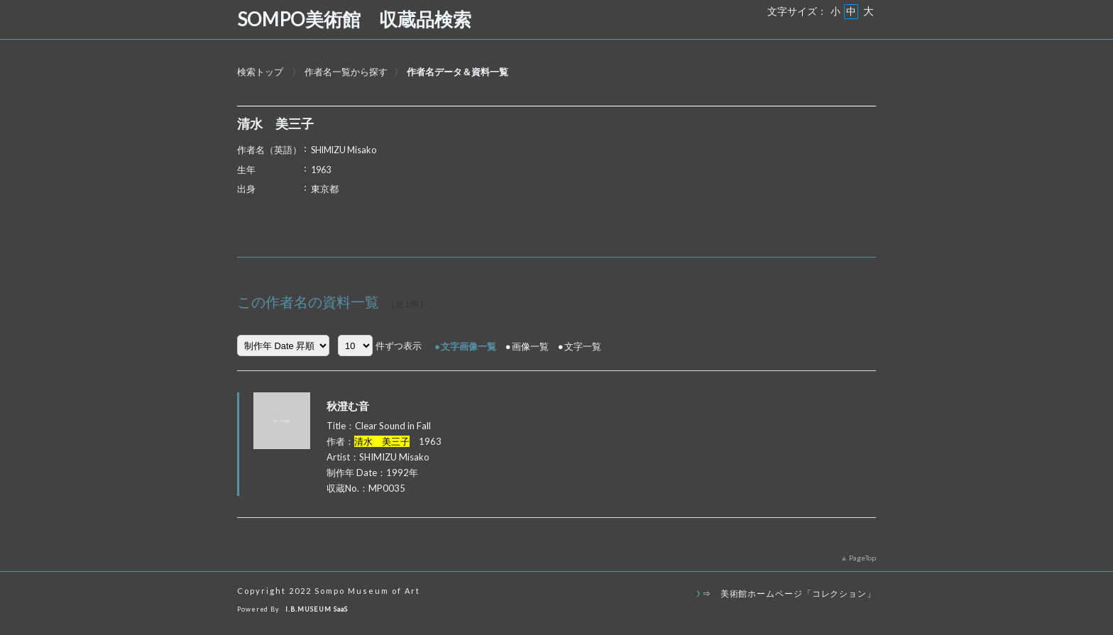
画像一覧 (530, 346)
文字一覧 (582, 346)
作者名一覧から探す (346, 71)
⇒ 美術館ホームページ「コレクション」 (789, 593)
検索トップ (260, 71)
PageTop (862, 557)
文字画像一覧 (468, 346)
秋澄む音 (348, 405)
